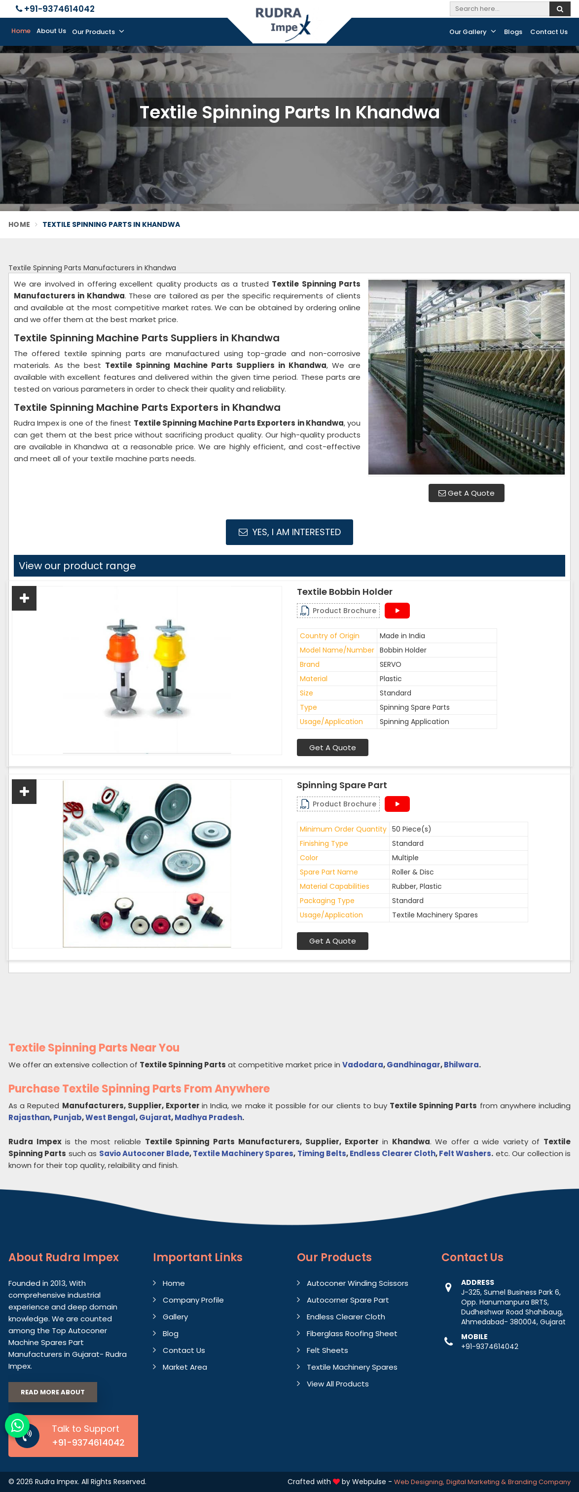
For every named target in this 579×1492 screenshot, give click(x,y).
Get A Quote (466, 493)
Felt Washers (465, 1153)
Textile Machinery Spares (243, 1153)
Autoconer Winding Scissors (357, 1283)
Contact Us (549, 31)
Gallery (175, 1316)
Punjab (67, 1117)
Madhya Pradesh (208, 1117)
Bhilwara (461, 1064)
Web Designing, (419, 1482)
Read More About (53, 1392)
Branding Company (539, 1482)
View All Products (338, 1384)
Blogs (513, 31)
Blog (171, 1333)
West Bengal (110, 1117)
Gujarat (155, 1117)
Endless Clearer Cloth (392, 1153)
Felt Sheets (327, 1350)
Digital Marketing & (476, 1482)
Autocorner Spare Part (348, 1300)
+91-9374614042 (55, 9)
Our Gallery (472, 31)
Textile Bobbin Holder (345, 592)
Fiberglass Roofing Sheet (352, 1333)
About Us (51, 31)
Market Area (185, 1367)
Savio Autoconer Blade (144, 1153)
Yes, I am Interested (290, 532)
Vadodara (362, 1064)
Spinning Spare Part (342, 785)
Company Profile (193, 1300)
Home (21, 31)
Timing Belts (321, 1153)
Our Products (98, 31)
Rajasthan (29, 1117)
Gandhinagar (413, 1064)
